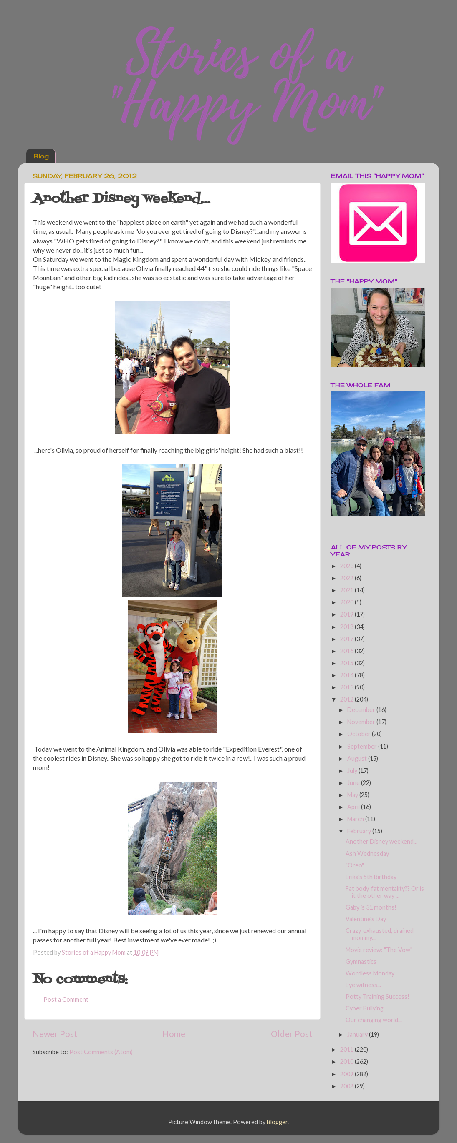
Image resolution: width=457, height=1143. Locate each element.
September (362, 746)
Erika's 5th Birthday (371, 876)
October (359, 733)
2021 (347, 590)
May (353, 794)
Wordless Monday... (372, 973)
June (354, 782)
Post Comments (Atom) (101, 1051)
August (357, 758)
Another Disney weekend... (381, 841)
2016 (347, 650)
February (359, 831)
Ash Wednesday (367, 853)
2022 (347, 578)
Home (173, 1034)
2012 (347, 699)
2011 (347, 1049)
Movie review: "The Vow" (379, 949)
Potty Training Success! (377, 996)
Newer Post (55, 1034)
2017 (347, 638)
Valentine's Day (366, 918)
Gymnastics (361, 961)
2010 (347, 1061)
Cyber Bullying (365, 1008)
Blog (41, 156)
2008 (347, 1086)
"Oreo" (355, 865)
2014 (347, 675)
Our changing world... (374, 1019)
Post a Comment (65, 999)
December (361, 709)
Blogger (277, 1121)
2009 (347, 1074)
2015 (347, 663)
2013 (347, 687)
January (358, 1034)
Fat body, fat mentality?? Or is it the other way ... (385, 892)
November (361, 721)
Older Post (291, 1034)
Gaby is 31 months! (371, 907)
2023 (347, 565)
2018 (347, 626)
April (354, 806)
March (356, 818)
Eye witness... (363, 984)
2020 (347, 602)
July (353, 770)
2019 (347, 614)
